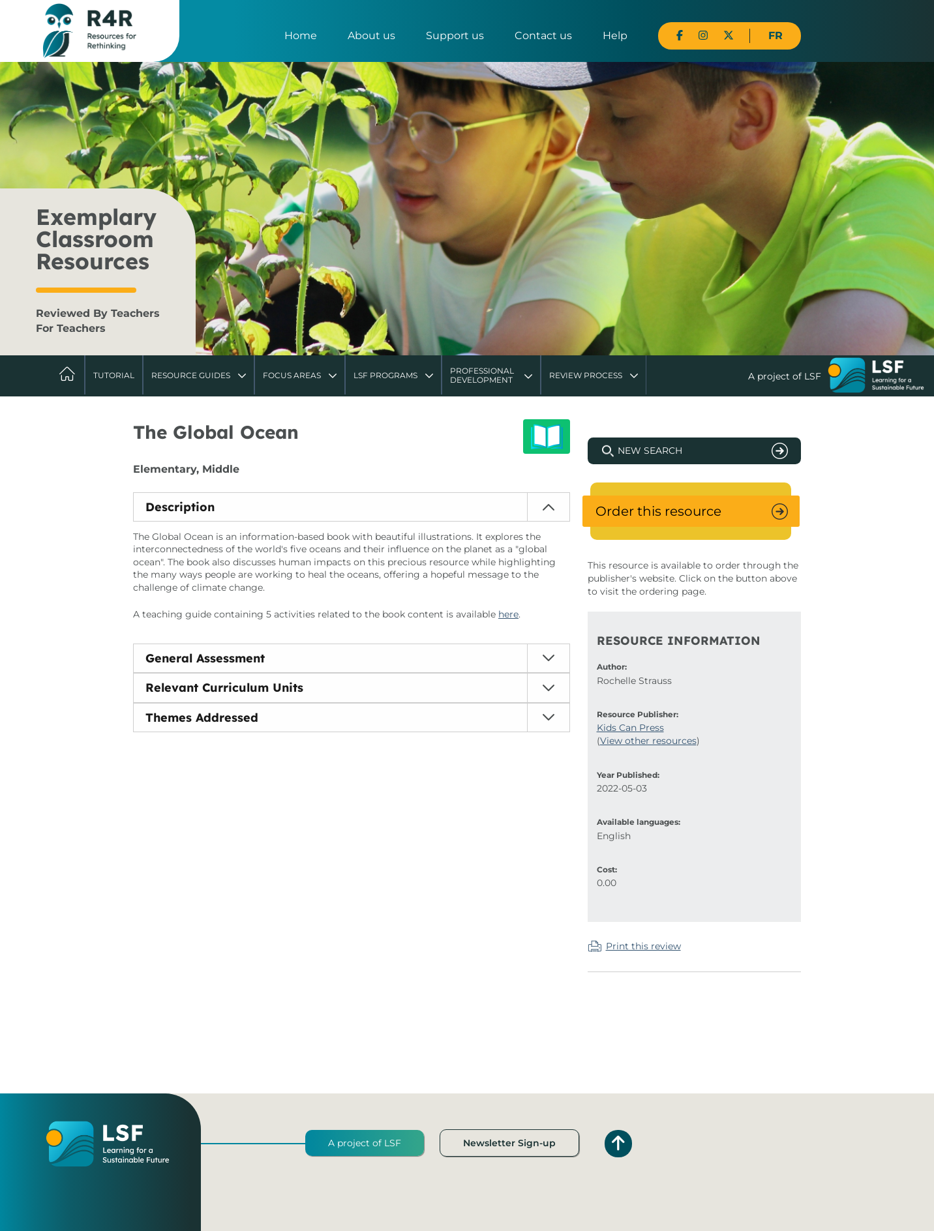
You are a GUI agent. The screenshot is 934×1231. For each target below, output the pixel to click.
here (508, 614)
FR (775, 35)
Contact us (543, 35)
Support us (455, 35)
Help (615, 35)
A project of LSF (364, 1143)
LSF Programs (385, 375)
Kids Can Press (630, 728)
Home (300, 35)
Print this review (643, 946)
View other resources (648, 741)
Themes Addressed (201, 717)
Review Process (585, 375)
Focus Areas (292, 375)
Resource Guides (190, 375)
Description (180, 506)
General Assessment (205, 658)
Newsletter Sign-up (509, 1143)
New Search (650, 450)
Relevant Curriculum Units (224, 687)
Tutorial (113, 375)
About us (371, 35)
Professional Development (482, 375)
